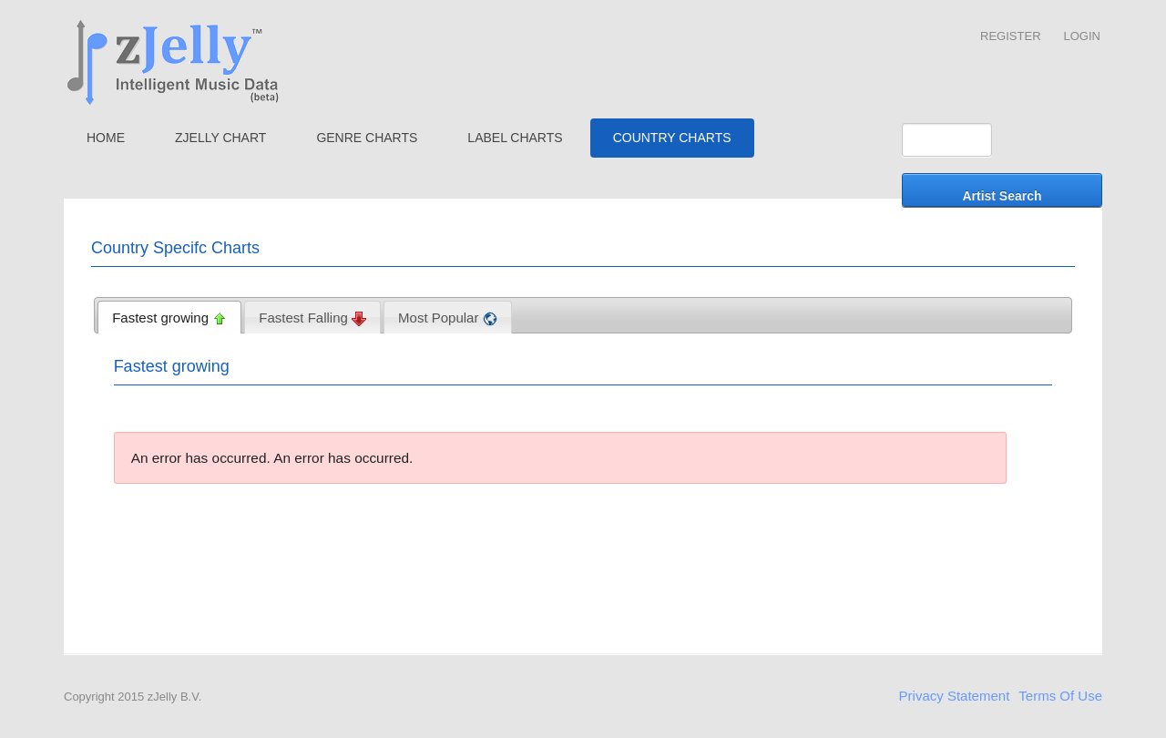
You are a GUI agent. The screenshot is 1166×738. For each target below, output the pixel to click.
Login (1082, 36)
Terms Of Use (1060, 695)
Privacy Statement (954, 695)
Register (1010, 36)
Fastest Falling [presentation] (312, 318)
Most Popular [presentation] (447, 318)
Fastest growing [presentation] (169, 318)
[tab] (169, 317)
